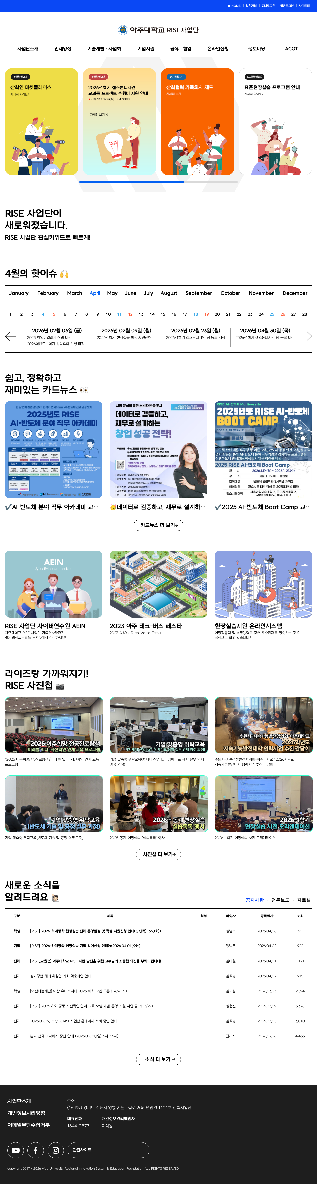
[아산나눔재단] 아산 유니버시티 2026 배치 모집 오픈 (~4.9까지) (78, 991)
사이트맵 (304, 6)
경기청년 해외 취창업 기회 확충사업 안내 (60, 976)
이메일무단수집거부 (28, 1125)
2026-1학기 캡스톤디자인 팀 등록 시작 (195, 338)
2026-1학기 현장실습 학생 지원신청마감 (126, 338)
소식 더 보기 (157, 1059)
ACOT (291, 49)
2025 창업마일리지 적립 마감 (49, 338)
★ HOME (234, 6)
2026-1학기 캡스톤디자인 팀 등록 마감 (265, 338)
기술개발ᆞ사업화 (104, 49)
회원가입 (251, 6)
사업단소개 (27, 49)
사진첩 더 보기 (158, 854)
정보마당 (256, 49)
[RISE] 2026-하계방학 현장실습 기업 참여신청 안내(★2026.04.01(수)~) (85, 946)
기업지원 (145, 49)
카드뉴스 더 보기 (158, 525)
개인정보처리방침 (26, 1113)
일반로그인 (287, 6)
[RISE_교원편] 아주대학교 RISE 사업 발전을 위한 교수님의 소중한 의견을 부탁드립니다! (95, 961)
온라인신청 (218, 49)
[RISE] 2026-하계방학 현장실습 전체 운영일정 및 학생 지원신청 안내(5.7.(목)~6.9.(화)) (95, 931)
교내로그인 (268, 6)
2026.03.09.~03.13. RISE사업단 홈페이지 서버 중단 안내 (73, 1021)
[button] (13, 340)
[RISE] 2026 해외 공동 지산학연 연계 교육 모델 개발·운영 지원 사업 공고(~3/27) (91, 1006)
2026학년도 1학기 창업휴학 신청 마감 (55, 344)
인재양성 (62, 49)
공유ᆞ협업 (180, 49)
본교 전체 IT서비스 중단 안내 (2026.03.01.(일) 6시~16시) (74, 1036)
